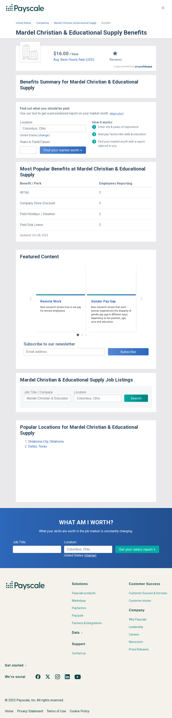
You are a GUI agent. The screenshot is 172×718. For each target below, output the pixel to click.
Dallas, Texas (37, 446)
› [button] (141, 298)
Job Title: (19, 542)
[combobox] (53, 128)
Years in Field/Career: (35, 142)
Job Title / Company (38, 392)
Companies (42, 23)
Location (80, 392)
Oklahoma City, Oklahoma (46, 441)
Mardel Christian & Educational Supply (75, 23)
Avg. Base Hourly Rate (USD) (73, 60)
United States (23, 23)
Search (136, 398)
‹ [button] (30, 298)
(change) (44, 135)
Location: (26, 122)
